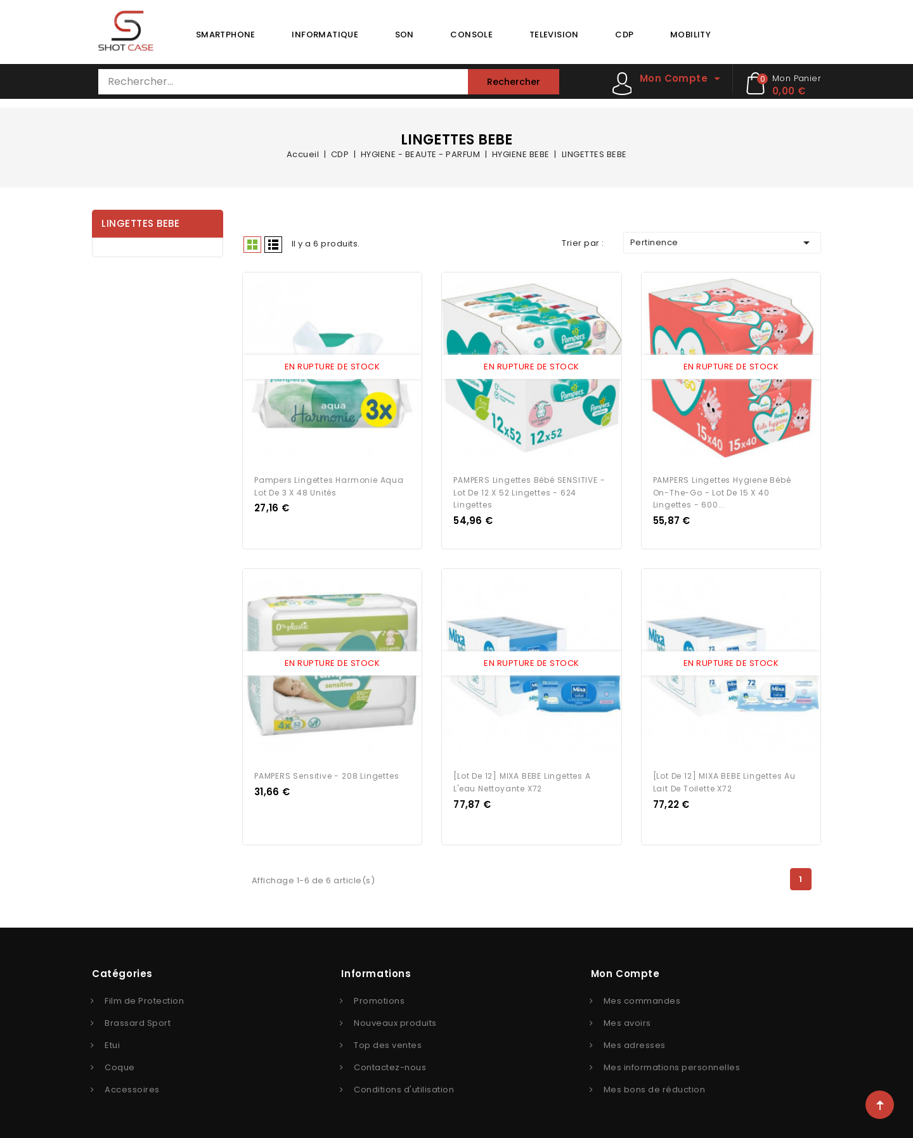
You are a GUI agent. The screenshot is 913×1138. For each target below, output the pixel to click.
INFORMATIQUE (325, 35)
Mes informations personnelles (672, 1065)
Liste (273, 244)
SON (404, 35)
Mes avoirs (627, 1020)
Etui (112, 1043)
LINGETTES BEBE (140, 223)
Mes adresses (635, 1043)
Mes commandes (642, 998)
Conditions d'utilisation (404, 1087)
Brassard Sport (138, 1020)
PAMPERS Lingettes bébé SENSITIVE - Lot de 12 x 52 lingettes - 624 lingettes (529, 491)
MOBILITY (690, 35)
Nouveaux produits (395, 1020)
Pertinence (722, 242)
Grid (252, 244)
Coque (120, 1065)
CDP (624, 35)
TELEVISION (554, 35)
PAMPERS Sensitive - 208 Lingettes (326, 773)
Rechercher (513, 81)
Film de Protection (144, 998)
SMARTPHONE (226, 35)
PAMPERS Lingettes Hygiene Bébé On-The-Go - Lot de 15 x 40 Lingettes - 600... (722, 491)
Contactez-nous (390, 1065)
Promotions (379, 998)
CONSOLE (471, 35)
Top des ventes (388, 1043)
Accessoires (132, 1087)
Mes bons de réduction (655, 1087)
